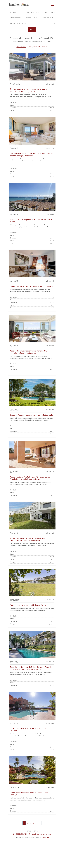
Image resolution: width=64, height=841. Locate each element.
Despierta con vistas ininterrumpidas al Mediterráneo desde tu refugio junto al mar (31, 154)
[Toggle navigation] (53, 4)
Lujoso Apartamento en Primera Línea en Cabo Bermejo (29, 794)
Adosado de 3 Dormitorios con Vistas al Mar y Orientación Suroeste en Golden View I (28, 539)
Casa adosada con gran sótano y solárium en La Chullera (29, 729)
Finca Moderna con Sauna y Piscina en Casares (28, 605)
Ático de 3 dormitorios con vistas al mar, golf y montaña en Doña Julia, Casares (28, 90)
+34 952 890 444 (21, 834)
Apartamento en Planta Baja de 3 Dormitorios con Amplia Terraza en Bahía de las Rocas (30, 478)
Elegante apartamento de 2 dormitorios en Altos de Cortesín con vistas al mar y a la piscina (31, 668)
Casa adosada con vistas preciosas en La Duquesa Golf (32, 286)
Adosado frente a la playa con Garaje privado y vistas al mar (31, 221)
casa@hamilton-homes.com (41, 834)
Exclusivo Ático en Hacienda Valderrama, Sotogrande (31, 415)
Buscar (32, 29)
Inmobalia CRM (45, 837)
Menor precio (32, 47)
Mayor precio (43, 47)
